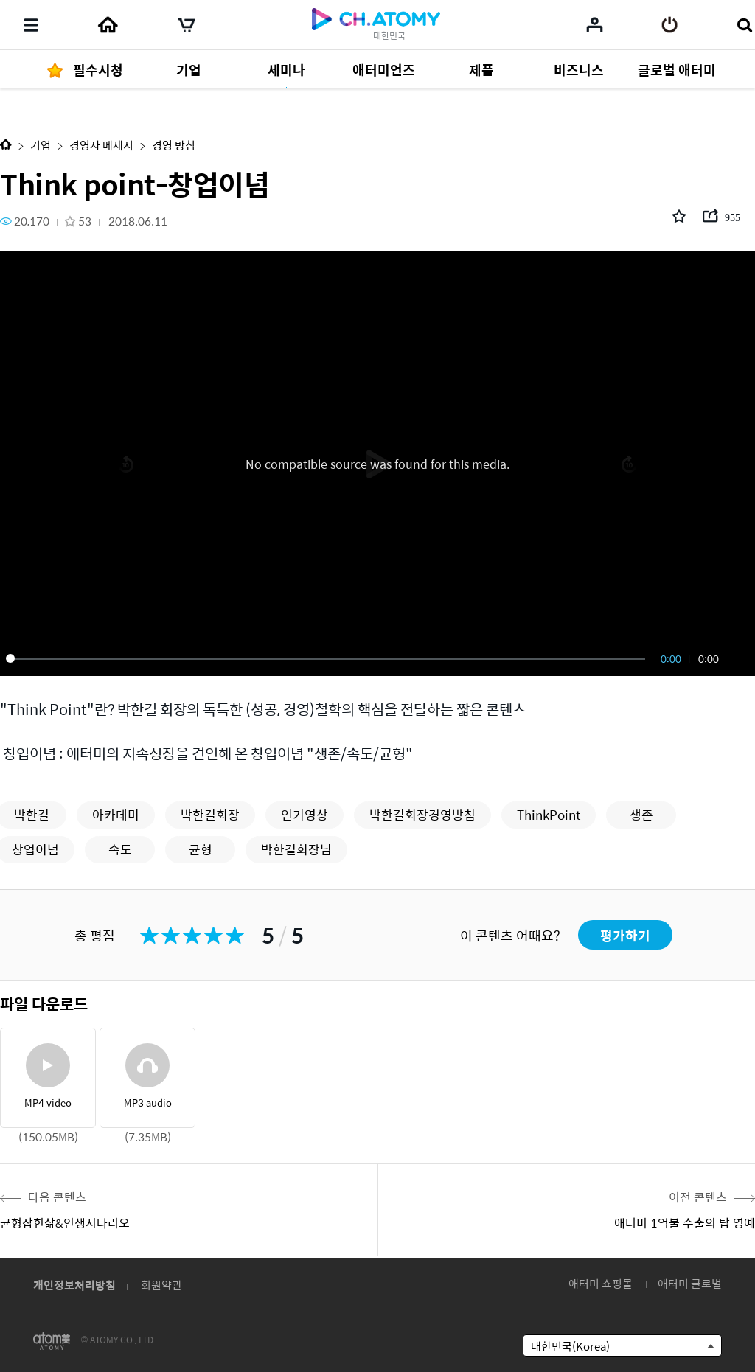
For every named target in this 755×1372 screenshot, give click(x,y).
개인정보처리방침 (74, 1284)
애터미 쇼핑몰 (600, 1283)
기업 (40, 144)
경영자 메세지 (101, 144)
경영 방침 (173, 144)
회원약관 (161, 1284)
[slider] (328, 658)
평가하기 (625, 935)
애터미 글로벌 (690, 1283)
